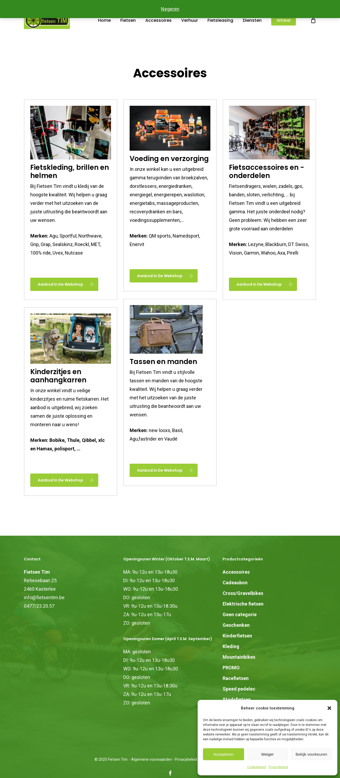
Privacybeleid (278, 767)
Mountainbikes (239, 657)
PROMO (231, 667)
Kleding (231, 646)
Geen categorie (240, 614)
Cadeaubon (235, 582)
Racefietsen (236, 678)
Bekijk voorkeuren (311, 754)
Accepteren (224, 754)
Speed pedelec (239, 689)
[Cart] (314, 28)
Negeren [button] (170, 9)
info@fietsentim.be (44, 597)
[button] (329, 708)
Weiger (267, 754)
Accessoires (236, 572)
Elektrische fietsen (243, 604)
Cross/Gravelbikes (243, 593)
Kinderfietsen (237, 636)
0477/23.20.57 (39, 606)
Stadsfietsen (237, 699)
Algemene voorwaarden (151, 759)
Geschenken (236, 625)
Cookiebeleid (256, 767)
